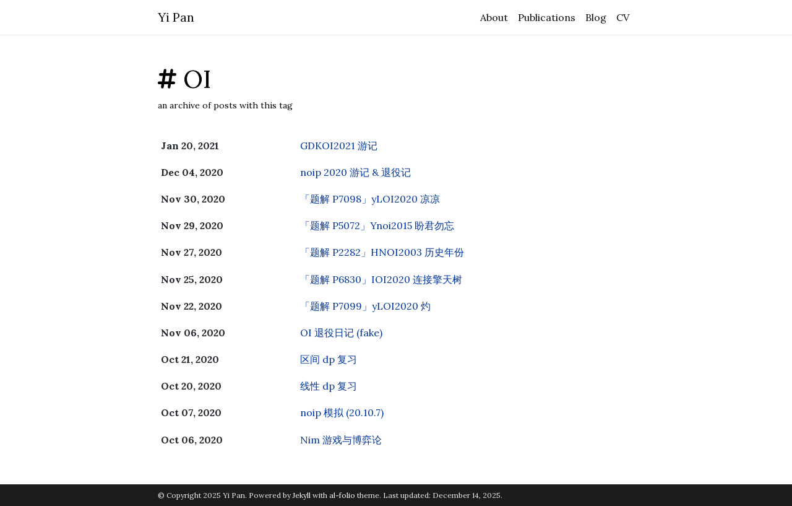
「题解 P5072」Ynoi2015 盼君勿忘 (377, 225)
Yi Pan (176, 17)
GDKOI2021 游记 (338, 145)
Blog (595, 17)
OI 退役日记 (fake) (341, 332)
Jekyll (302, 495)
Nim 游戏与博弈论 (341, 440)
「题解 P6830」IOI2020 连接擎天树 (381, 279)
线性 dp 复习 (328, 386)
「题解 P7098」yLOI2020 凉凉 (370, 199)
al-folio (342, 495)
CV (622, 17)
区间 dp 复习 (328, 359)
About (494, 17)
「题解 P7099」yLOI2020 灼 (365, 306)
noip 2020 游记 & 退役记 (355, 172)
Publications (546, 17)
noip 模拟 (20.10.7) (342, 412)
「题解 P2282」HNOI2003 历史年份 (382, 252)
